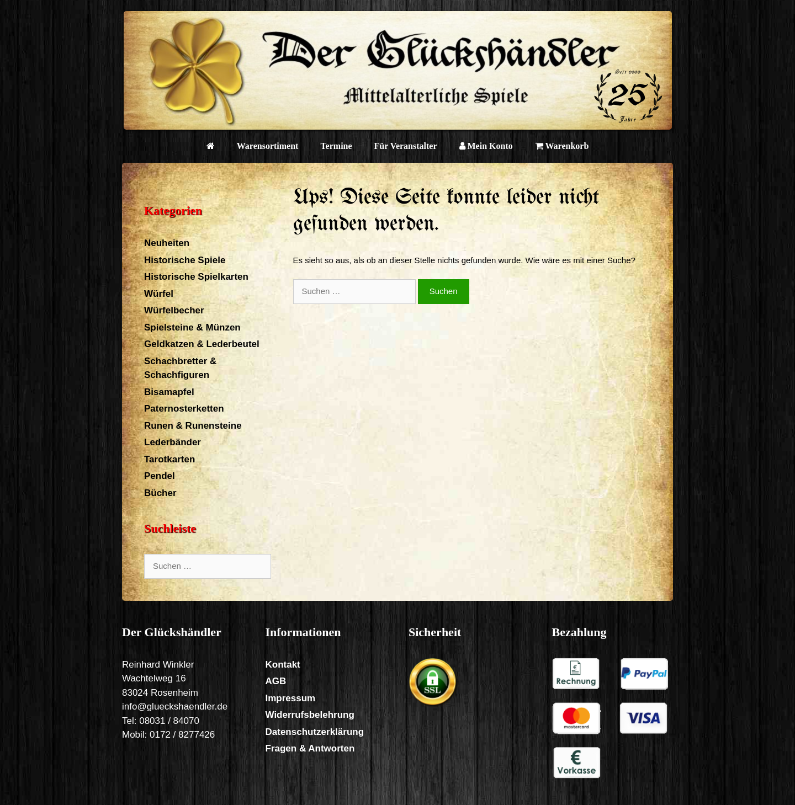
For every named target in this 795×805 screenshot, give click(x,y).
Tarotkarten (169, 459)
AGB (276, 681)
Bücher (160, 493)
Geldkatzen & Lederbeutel (201, 344)
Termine (336, 146)
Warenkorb (562, 146)
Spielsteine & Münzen (192, 327)
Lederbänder (172, 442)
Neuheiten (166, 243)
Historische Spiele (184, 260)
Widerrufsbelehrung (310, 715)
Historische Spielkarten (196, 276)
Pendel (159, 476)
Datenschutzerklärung (315, 732)
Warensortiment (268, 146)
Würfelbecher (174, 310)
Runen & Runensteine (193, 425)
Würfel (158, 294)
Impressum (291, 698)
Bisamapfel (169, 392)
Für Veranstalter (405, 146)
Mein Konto (486, 146)
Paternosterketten (184, 408)
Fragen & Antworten (310, 748)
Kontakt (283, 664)
